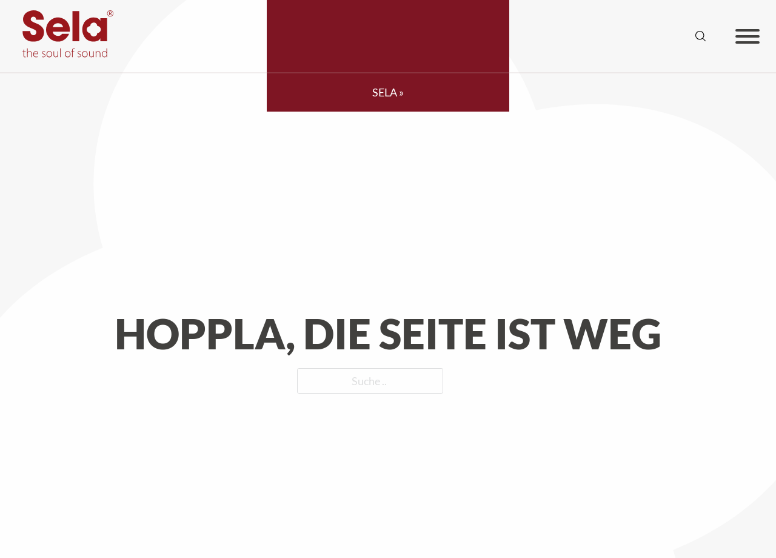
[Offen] (747, 36)
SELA (384, 92)
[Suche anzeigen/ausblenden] (701, 36)
